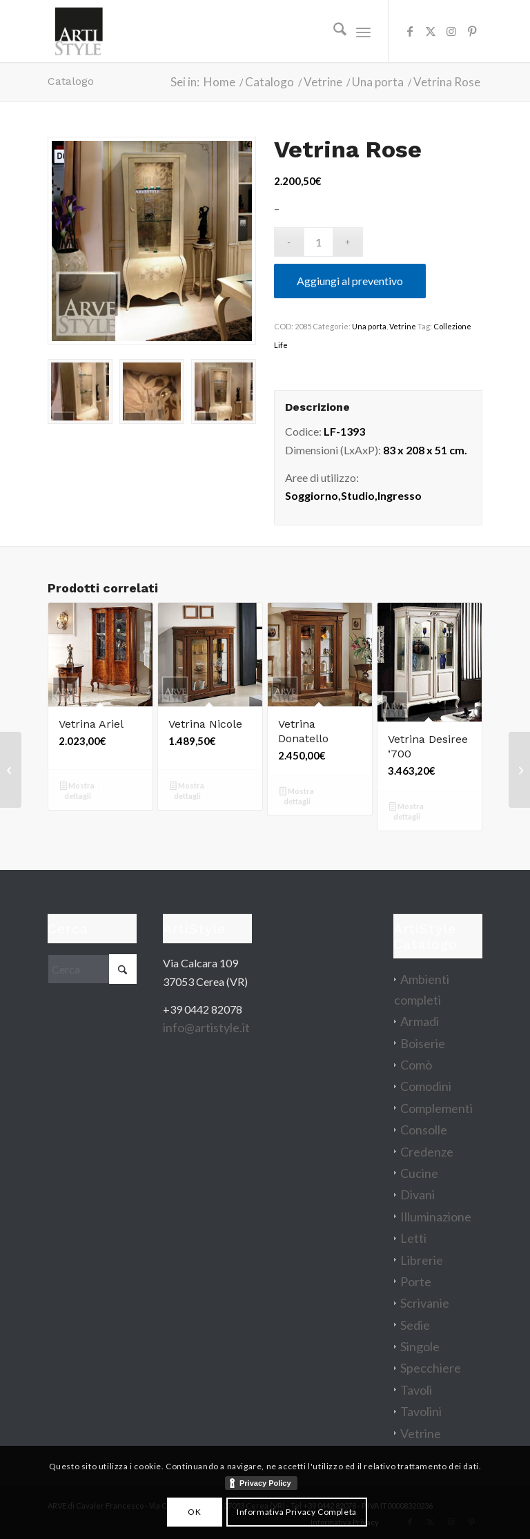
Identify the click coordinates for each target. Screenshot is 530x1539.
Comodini (425, 1086)
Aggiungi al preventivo (350, 280)
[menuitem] (333, 31)
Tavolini (421, 1411)
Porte (415, 1281)
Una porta (369, 326)
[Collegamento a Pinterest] (472, 31)
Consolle (423, 1129)
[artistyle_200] (79, 31)
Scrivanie (424, 1302)
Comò (416, 1064)
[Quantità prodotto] (318, 242)
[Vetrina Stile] (10, 770)
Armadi (419, 1021)
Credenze (426, 1151)
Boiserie (422, 1043)
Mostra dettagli (77, 790)
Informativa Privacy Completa (297, 1512)
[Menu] (363, 31)
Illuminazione (435, 1216)
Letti (413, 1238)
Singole (420, 1346)
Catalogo (71, 81)
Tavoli (416, 1389)
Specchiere (430, 1367)
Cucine (419, 1173)
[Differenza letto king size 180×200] (519, 770)
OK (194, 1512)
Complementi (436, 1108)
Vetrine (402, 326)
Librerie (421, 1260)
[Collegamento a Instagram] (451, 31)
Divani (417, 1194)
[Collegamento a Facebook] (410, 31)
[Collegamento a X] (430, 31)
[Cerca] (333, 31)
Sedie (415, 1325)
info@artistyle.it (206, 1027)
